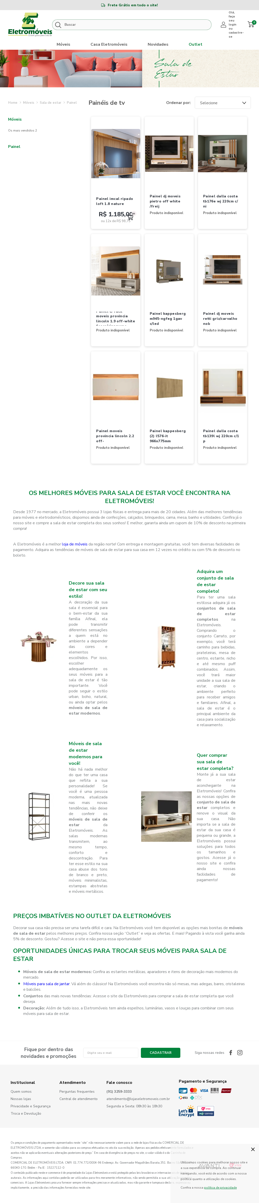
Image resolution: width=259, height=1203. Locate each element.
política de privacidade (220, 1188)
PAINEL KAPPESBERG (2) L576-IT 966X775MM (168, 436)
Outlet (195, 44)
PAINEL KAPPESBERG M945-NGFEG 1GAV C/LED (168, 318)
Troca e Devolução (26, 1114)
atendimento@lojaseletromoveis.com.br (138, 1099)
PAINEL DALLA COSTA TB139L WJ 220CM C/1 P (221, 436)
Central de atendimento (78, 1099)
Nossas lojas (21, 1099)
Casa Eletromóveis (109, 44)
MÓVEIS (28, 102)
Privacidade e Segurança (31, 1106)
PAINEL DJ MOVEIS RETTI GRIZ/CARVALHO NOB (220, 318)
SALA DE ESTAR (50, 102)
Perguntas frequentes (77, 1092)
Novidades (158, 44)
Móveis (63, 44)
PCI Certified (206, 1111)
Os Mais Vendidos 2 (22, 130)
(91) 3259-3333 (119, 1092)
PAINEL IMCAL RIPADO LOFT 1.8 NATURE (114, 201)
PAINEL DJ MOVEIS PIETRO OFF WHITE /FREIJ (165, 201)
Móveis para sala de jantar (46, 984)
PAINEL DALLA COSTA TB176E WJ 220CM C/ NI (220, 201)
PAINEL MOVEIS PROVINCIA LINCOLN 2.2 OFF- (115, 436)
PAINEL (72, 102)
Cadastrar (160, 1053)
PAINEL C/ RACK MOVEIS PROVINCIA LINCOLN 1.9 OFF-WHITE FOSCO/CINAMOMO (115, 319)
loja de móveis (75, 544)
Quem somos (21, 1092)
